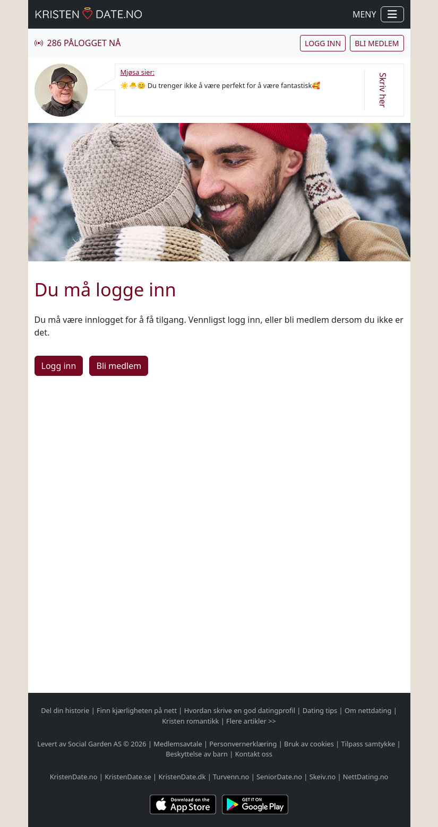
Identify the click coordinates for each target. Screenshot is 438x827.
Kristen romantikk (190, 721)
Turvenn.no (231, 776)
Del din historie (65, 710)
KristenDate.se (128, 776)
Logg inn (323, 43)
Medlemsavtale (177, 744)
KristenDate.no (74, 776)
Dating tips (320, 710)
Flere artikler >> (251, 721)
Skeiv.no (323, 776)
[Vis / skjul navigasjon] (392, 14)
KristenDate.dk (181, 776)
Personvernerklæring (243, 744)
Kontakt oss (253, 754)
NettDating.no (365, 776)
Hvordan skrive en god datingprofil (239, 710)
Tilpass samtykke (368, 744)
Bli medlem (377, 43)
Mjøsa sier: (138, 72)
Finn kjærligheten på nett (137, 710)
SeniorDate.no (279, 776)
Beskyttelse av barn (197, 754)
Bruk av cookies (309, 744)
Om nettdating (368, 710)
